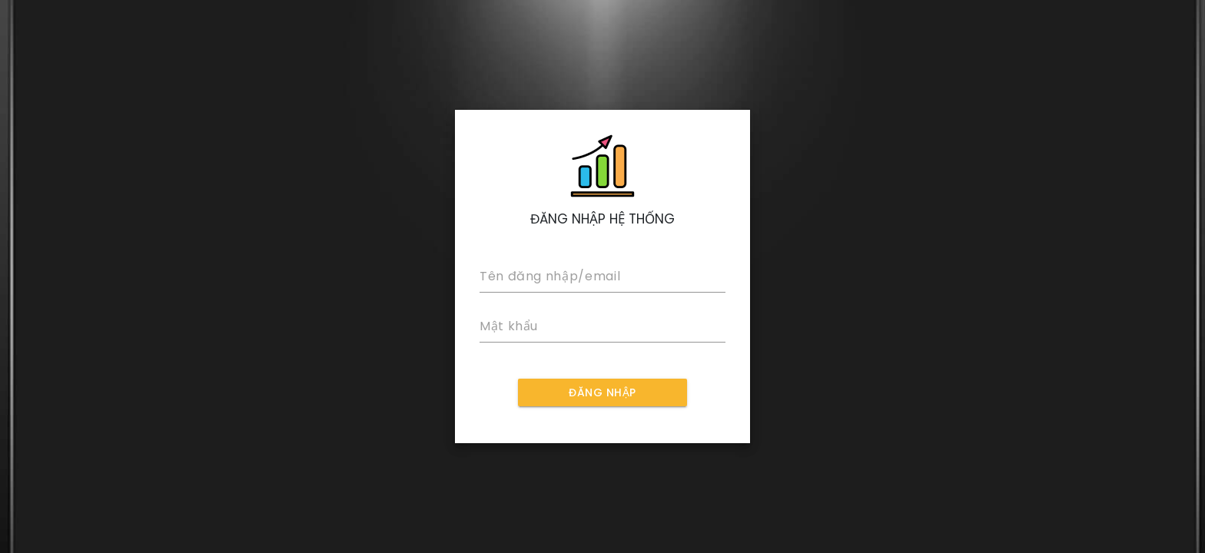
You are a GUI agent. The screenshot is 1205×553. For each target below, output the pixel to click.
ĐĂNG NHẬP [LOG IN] (602, 392)
